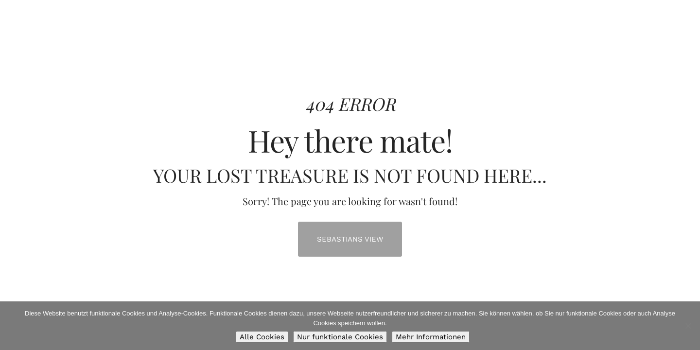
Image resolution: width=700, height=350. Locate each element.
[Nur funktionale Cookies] (688, 326)
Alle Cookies (262, 336)
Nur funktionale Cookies (340, 336)
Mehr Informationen (431, 336)
